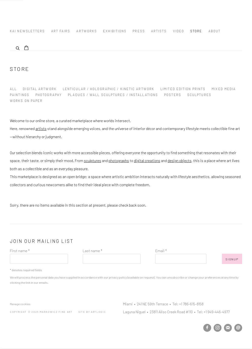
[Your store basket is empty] (26, 48)
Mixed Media (224, 89)
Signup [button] (232, 259)
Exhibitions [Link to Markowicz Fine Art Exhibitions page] (114, 31)
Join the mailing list (228, 328)
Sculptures (199, 95)
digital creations (147, 160)
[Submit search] (18, 47)
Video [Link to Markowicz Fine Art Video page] (178, 31)
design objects (179, 160)
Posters (172, 95)
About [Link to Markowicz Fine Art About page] (214, 31)
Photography (48, 95)
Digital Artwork (40, 89)
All (13, 89)
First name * (20, 251)
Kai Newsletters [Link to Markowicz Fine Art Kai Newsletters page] (27, 31)
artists (41, 128)
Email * (161, 251)
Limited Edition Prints (182, 89)
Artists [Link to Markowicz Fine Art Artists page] (159, 31)
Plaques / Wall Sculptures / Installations (113, 95)
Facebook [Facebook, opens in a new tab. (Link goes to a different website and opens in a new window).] (207, 328)
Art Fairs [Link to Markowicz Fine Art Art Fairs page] (60, 31)
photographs (119, 160)
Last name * (92, 251)
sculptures (92, 160)
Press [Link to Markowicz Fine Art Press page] (139, 31)
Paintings (19, 95)
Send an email (238, 328)
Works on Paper (26, 101)
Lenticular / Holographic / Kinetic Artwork (108, 89)
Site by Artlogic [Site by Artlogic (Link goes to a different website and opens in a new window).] (92, 311)
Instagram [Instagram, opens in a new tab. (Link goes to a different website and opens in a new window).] (217, 328)
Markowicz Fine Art (34, 12)
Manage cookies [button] (20, 304)
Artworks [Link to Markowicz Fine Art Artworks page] (86, 31)
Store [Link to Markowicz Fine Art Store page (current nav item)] (196, 31)
